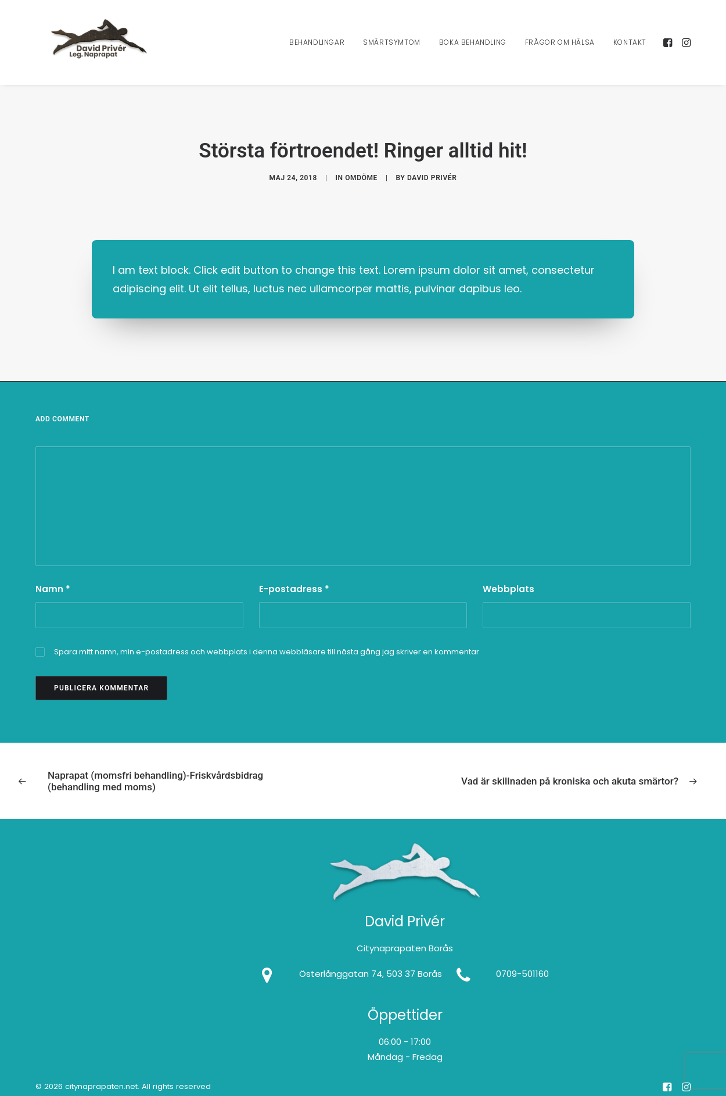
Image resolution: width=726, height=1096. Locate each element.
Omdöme (361, 171)
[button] (669, 50)
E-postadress (294, 577)
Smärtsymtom (391, 50)
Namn (52, 577)
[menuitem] (317, 50)
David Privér (432, 171)
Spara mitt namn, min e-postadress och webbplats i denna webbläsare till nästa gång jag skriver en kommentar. (267, 639)
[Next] (570, 769)
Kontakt (629, 50)
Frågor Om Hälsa (560, 50)
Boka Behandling (472, 50)
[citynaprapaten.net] (103, 50)
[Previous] (156, 769)
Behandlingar (316, 50)
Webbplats (508, 577)
